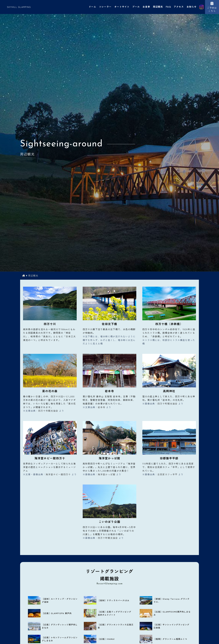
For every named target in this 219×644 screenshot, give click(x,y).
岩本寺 (101, 407)
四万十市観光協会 (48, 410)
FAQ (168, 6)
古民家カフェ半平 (167, 474)
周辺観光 (158, 6)
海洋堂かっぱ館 (106, 474)
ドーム (92, 6)
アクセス (179, 6)
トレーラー (105, 6)
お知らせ (192, 6)
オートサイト (121, 6)
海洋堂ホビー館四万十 (58, 474)
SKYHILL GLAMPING (19, 7)
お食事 (146, 6)
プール (136, 6)
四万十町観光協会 (167, 403)
